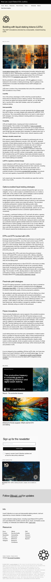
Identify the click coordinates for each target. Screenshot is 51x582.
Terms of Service (6, 556)
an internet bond (27, 147)
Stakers (39, 5)
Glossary (26, 535)
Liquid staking (14, 564)
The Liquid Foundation (13, 558)
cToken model (40, 110)
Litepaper (27, 537)
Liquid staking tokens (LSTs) (11, 71)
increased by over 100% (20, 77)
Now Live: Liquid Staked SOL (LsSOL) (14, 2)
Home (2, 5)
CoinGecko (14, 542)
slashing (5, 577)
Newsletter (6, 535)
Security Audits (15, 533)
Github (13, 531)
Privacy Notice (14, 556)
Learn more (32, 522)
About (6, 5)
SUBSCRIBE (19, 448)
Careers (26, 533)
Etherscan (14, 539)
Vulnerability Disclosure (14, 536)
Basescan (14, 540)
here (37, 353)
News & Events (19, 5)
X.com (4, 537)
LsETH (33, 80)
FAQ (25, 531)
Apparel (26, 539)
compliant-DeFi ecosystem (29, 171)
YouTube (5, 539)
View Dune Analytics (6, 8)
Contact (5, 533)
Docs (26, 5)
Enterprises (33, 5)
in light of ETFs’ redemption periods (25, 274)
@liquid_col (16, 496)
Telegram (5, 540)
